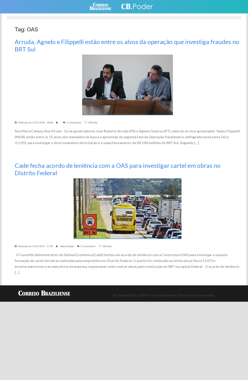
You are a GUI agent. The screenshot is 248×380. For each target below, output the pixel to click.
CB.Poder (93, 122)
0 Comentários (88, 246)
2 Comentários (73, 122)
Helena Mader (67, 246)
